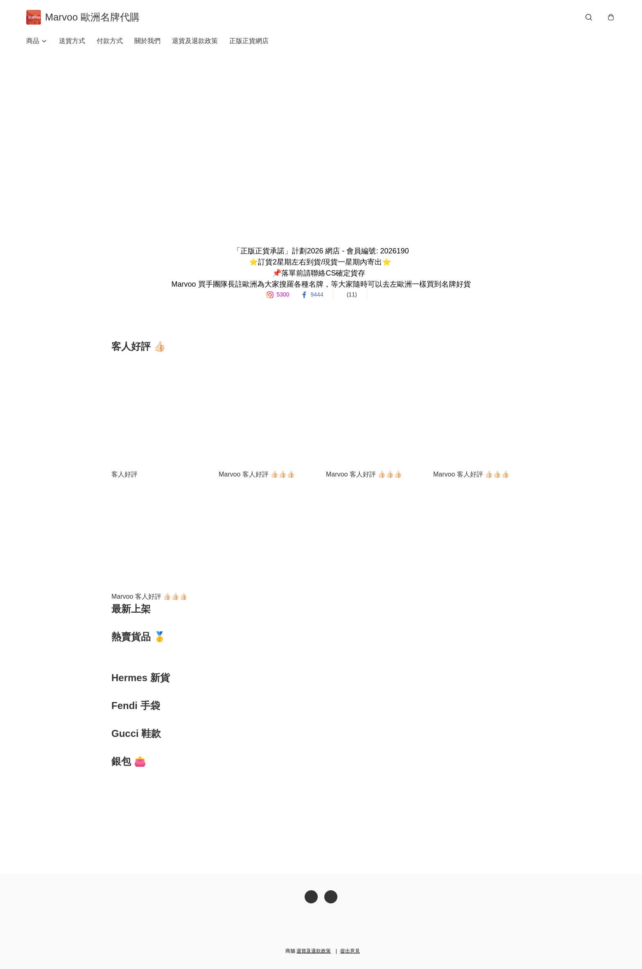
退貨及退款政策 (195, 40)
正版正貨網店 (249, 40)
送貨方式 (72, 40)
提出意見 (350, 951)
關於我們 (147, 40)
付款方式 (110, 40)
